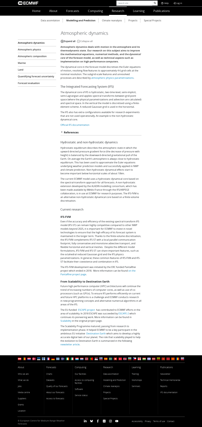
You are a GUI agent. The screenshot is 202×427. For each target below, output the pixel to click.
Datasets (50, 380)
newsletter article (70, 344)
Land (20, 69)
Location (22, 410)
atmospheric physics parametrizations (112, 77)
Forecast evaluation (29, 83)
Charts (49, 374)
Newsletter (165, 374)
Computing (95, 11)
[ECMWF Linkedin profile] (85, 421)
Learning (139, 11)
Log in (177, 3)
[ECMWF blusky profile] (91, 421)
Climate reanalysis (112, 20)
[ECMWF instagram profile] (110, 421)
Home (36, 11)
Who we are (23, 374)
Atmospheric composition (32, 56)
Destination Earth (96, 333)
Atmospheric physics (29, 49)
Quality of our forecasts (57, 386)
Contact (170, 421)
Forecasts (72, 11)
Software (79, 389)
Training (135, 374)
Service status (81, 395)
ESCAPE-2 (123, 313)
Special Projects (152, 20)
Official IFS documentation (74, 125)
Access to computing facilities (84, 381)
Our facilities (80, 374)
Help (165, 3)
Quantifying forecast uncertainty (36, 76)
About (53, 11)
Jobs (20, 386)
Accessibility (137, 421)
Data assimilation (50, 20)
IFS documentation (168, 392)
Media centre (24, 392)
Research (118, 11)
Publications (161, 11)
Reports (163, 386)
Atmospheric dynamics (31, 42)
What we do (23, 380)
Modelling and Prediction (81, 20)
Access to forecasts (55, 398)
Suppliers (22, 398)
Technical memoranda (170, 380)
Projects (132, 20)
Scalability (65, 320)
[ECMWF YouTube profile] (117, 421)
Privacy (148, 421)
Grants (21, 404)
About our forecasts (55, 392)
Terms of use (159, 421)
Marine (22, 63)
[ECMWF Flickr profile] (104, 421)
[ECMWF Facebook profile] (98, 421)
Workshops (137, 380)
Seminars (136, 386)
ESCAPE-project (86, 309)
